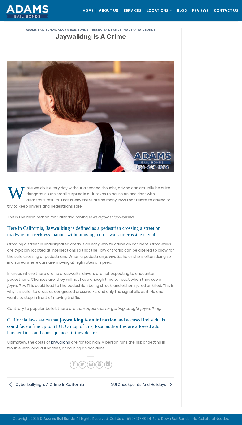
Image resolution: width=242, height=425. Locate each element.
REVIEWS (200, 11)
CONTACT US (226, 11)
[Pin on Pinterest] (99, 365)
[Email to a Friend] (91, 365)
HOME (88, 11)
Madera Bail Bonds (140, 29)
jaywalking (60, 342)
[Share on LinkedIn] (108, 365)
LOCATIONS (159, 10)
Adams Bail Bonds (41, 29)
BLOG (182, 11)
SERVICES (133, 11)
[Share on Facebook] (74, 365)
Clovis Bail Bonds (73, 29)
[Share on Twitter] (82, 365)
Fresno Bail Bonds (106, 29)
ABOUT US (108, 11)
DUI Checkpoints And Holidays (142, 384)
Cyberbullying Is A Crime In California (45, 384)
